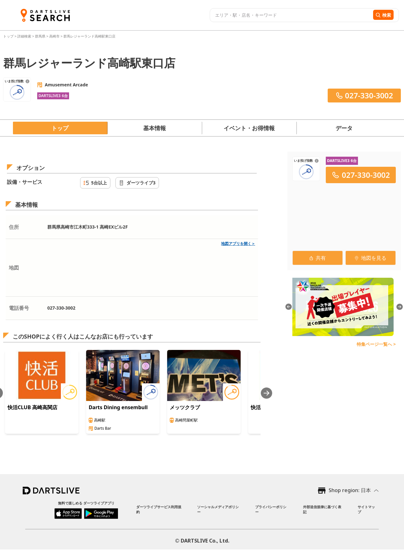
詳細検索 (24, 36)
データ (344, 128)
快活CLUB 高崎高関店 (32, 407)
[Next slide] (266, 393)
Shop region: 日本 (350, 490)
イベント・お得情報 (249, 128)
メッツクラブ (185, 407)
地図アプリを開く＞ (238, 243)
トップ (9, 36)
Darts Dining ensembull (118, 407)
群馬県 (40, 36)
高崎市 (54, 36)
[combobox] (290, 15)
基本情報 (154, 128)
